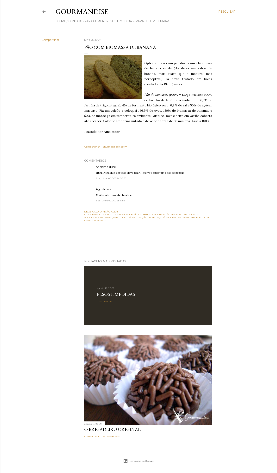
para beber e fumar (152, 21)
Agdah (100, 189)
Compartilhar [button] (50, 40)
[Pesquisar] (226, 11)
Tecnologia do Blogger (138, 461)
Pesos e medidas (116, 294)
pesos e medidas (120, 21)
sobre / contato (69, 21)
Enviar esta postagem (115, 146)
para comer (94, 21)
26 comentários (111, 436)
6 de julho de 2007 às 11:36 (110, 200)
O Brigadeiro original (112, 429)
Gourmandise (82, 11)
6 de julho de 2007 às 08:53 (111, 178)
